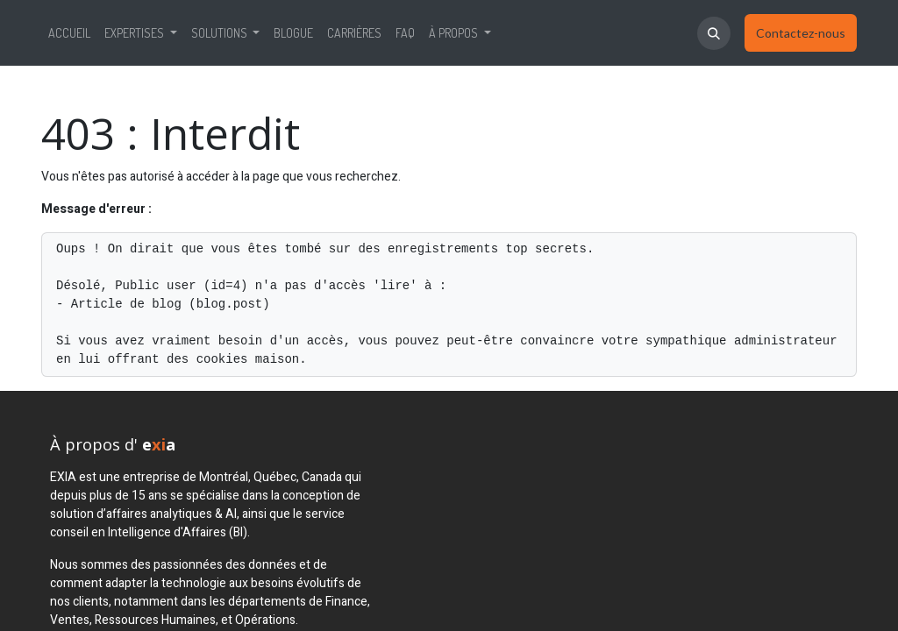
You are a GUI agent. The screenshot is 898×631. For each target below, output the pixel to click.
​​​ (800, 33)
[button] (714, 33)
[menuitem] (69, 33)
